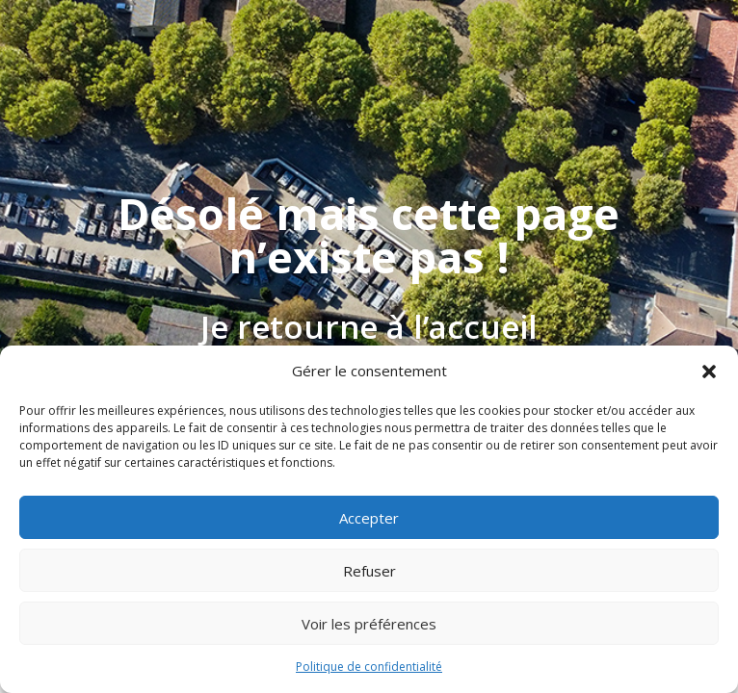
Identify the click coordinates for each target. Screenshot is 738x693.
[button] (709, 371)
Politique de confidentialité (369, 666)
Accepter (369, 517)
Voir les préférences (369, 623)
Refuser (369, 570)
